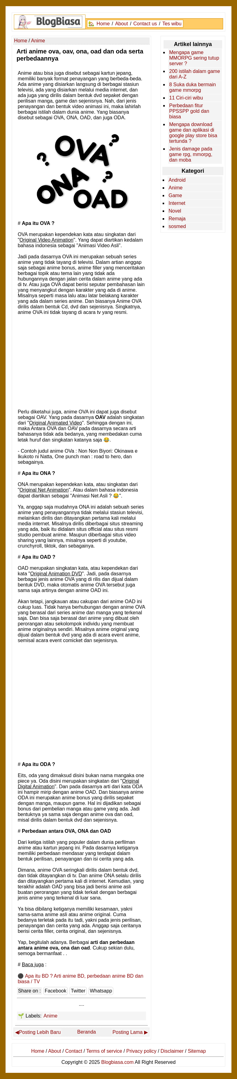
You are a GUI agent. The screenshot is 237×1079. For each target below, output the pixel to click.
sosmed (177, 226)
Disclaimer (172, 1051)
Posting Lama (127, 1032)
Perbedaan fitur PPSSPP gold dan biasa (189, 111)
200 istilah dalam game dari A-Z (194, 74)
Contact (73, 1051)
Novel (174, 211)
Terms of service (104, 1051)
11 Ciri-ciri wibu (186, 97)
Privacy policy (141, 1051)
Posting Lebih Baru (39, 1032)
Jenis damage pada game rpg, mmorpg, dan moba (190, 154)
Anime (50, 1015)
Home (103, 23)
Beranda (86, 1032)
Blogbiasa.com (117, 1062)
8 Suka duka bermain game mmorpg (192, 87)
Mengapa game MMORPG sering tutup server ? (194, 58)
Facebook (55, 990)
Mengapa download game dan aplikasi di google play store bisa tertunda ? (193, 133)
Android (176, 180)
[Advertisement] (81, 361)
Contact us (145, 23)
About (121, 23)
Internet (176, 203)
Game (175, 195)
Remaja (176, 218)
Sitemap (197, 1051)
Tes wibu (171, 23)
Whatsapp (101, 990)
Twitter (78, 990)
